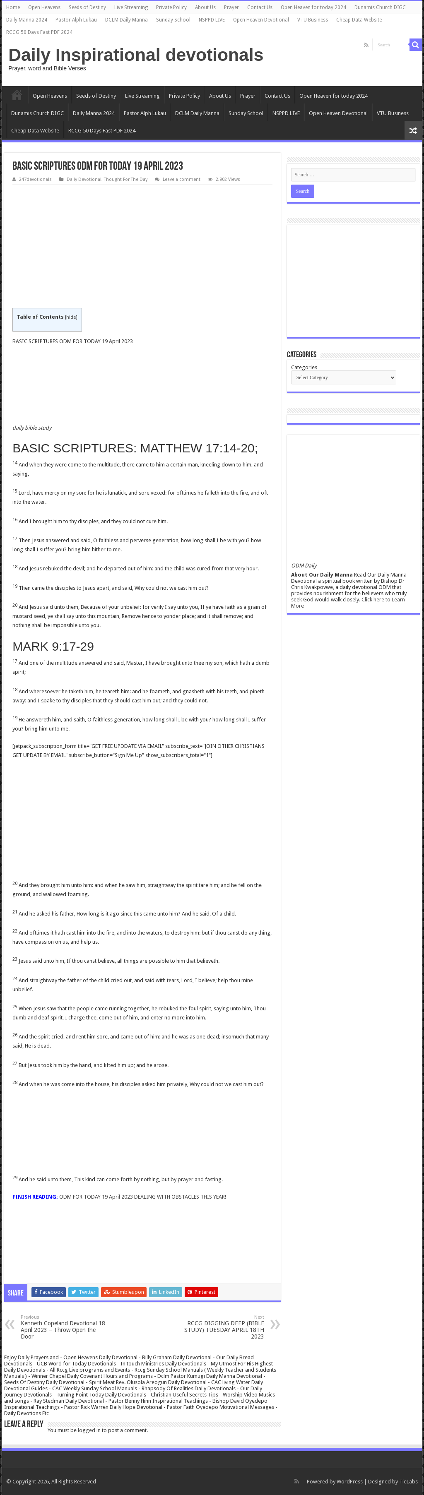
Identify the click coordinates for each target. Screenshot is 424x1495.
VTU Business (312, 20)
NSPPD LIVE (212, 20)
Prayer (231, 7)
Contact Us (259, 7)
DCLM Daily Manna (126, 20)
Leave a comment (181, 179)
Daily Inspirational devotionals (135, 55)
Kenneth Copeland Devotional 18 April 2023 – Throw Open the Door (63, 1327)
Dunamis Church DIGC (380, 7)
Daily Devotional (84, 179)
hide (71, 317)
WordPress (350, 1481)
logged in (89, 1430)
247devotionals (35, 179)
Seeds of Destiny (87, 7)
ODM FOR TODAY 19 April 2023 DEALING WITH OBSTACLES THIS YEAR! (142, 1197)
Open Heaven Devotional (261, 20)
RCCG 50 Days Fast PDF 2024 (39, 32)
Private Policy (171, 7)
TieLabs (408, 1481)
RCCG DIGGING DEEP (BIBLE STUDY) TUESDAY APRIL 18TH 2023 (221, 1327)
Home (13, 7)
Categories (304, 367)
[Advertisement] (142, 247)
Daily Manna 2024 (26, 20)
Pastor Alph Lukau (76, 20)
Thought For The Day (125, 179)
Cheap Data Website (359, 20)
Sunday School (173, 20)
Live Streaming (131, 7)
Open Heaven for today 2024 (313, 7)
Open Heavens (44, 7)
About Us (205, 7)
